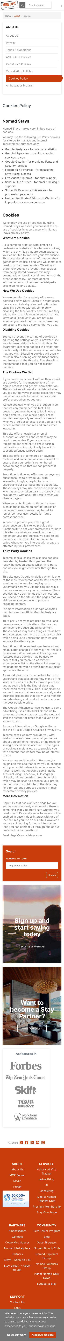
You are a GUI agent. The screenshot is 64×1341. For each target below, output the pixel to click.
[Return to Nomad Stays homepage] (9, 5)
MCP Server (17, 1175)
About (17, 16)
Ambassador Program (20, 85)
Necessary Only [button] (16, 1335)
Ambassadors (17, 1231)
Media (17, 1181)
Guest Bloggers (47, 1242)
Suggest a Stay (46, 1283)
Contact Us (17, 1302)
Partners (17, 1254)
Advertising (46, 1179)
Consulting (47, 1191)
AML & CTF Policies (18, 57)
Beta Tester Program (46, 1231)
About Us (12, 35)
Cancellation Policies (19, 71)
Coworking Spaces (17, 1242)
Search (52, 875)
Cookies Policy (18, 78)
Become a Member (32, 946)
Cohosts (17, 1236)
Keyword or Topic (16, 858)
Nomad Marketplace (17, 1248)
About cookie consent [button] (42, 1326)
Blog (47, 1236)
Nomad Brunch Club (47, 1248)
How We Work (32, 1028)
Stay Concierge (47, 1212)
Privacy (11, 42)
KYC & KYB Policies (18, 64)
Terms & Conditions (18, 50)
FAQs (17, 1308)
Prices (17, 1186)
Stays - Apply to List (17, 1260)
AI (46, 1185)
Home (8, 16)
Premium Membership (47, 1206)
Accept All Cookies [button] (43, 1335)
